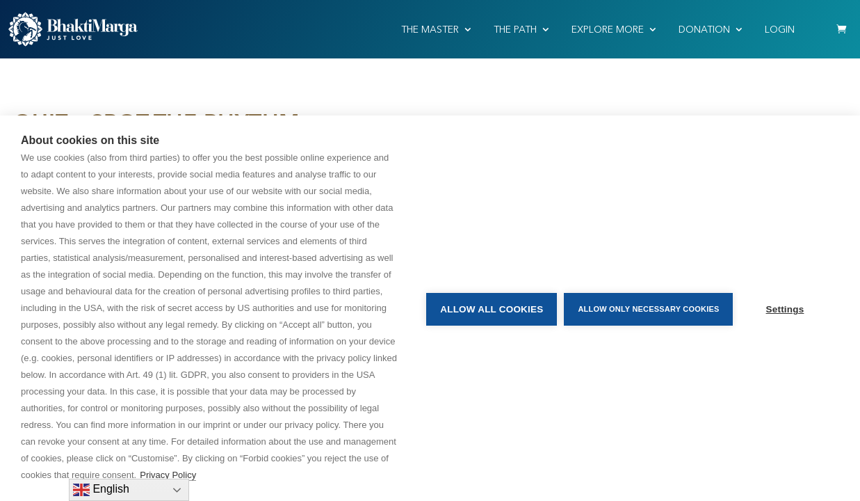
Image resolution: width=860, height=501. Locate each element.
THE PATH (515, 29)
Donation (704, 29)
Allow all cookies (489, 308)
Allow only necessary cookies (646, 308)
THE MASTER (430, 29)
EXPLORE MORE (607, 29)
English (101, 490)
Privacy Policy (168, 475)
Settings (785, 308)
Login (780, 29)
